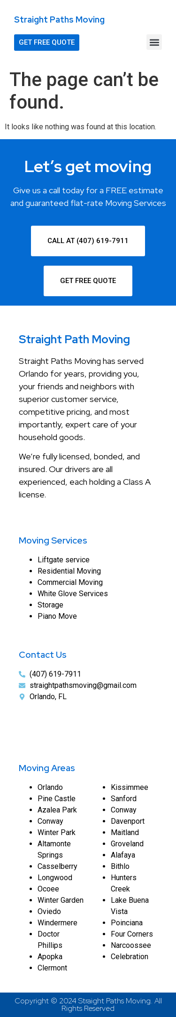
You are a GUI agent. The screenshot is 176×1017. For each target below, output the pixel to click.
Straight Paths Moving (59, 19)
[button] (154, 42)
